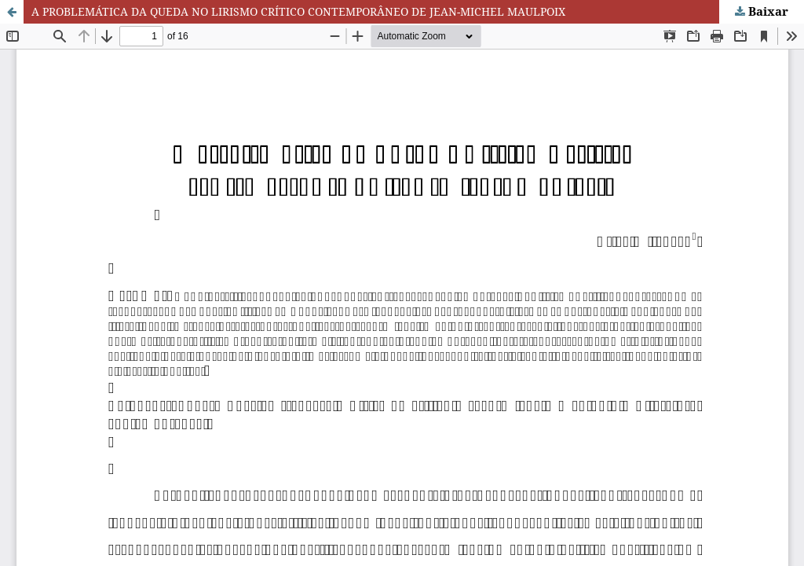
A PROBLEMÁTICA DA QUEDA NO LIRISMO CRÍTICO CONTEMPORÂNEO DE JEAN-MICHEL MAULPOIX (298, 11)
